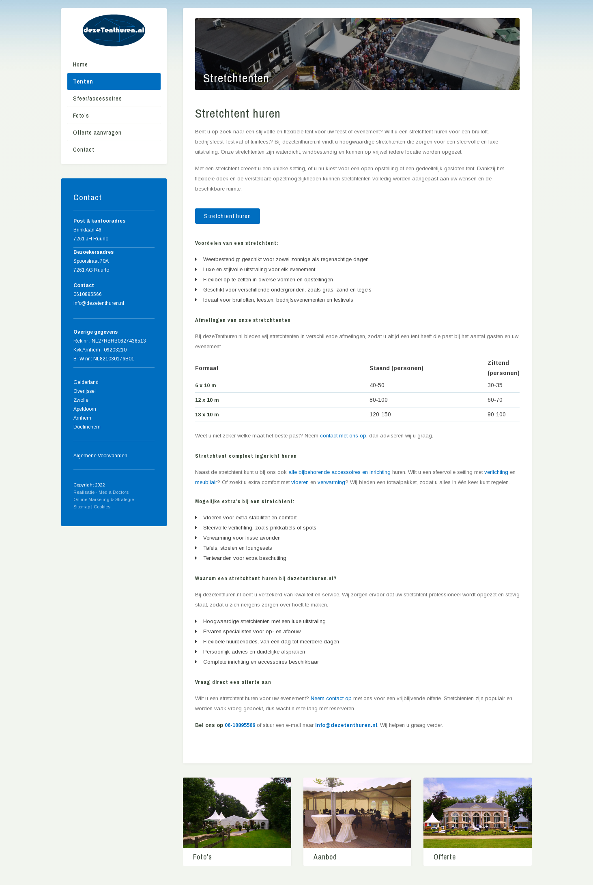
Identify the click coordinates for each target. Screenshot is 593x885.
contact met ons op (343, 436)
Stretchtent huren (227, 216)
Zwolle (80, 400)
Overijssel (84, 391)
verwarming (331, 482)
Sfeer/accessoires (97, 98)
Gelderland (86, 382)
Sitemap (81, 506)
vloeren (300, 482)
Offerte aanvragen (97, 132)
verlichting (496, 472)
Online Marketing (91, 499)
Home (80, 64)
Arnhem (82, 418)
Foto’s (81, 115)
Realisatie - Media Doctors (101, 492)
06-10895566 (240, 725)
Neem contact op (331, 698)
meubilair (206, 482)
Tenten (83, 81)
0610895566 (87, 294)
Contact (83, 149)
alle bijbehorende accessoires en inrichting (339, 472)
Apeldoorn (84, 409)
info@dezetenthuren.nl (346, 725)
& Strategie (122, 499)
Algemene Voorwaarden (100, 456)
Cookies (102, 506)
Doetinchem (87, 427)
